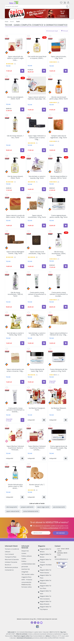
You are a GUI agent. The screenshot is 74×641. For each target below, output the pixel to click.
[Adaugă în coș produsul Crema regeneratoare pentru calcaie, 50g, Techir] (66, 225)
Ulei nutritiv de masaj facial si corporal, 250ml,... (37, 57)
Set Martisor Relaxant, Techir (58, 409)
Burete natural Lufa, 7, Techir (37, 485)
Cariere (23, 553)
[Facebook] (32, 622)
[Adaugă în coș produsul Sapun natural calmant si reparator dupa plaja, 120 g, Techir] (44, 110)
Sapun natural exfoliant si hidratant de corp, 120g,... (58, 334)
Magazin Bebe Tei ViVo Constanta (44, 597)
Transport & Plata (10, 557)
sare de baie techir (59, 507)
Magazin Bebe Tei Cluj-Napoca (44, 608)
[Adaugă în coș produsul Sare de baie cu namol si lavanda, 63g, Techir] (44, 189)
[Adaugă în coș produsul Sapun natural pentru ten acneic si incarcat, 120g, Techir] (22, 382)
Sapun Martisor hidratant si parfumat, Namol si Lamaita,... (37, 448)
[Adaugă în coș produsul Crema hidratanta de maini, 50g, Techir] (44, 382)
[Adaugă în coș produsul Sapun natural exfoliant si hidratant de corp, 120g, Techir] (66, 343)
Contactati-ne (9, 570)
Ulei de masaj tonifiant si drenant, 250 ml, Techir (58, 177)
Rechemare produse (11, 567)
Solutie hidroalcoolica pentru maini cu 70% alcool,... (15, 486)
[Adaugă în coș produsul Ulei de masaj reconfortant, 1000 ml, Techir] (22, 307)
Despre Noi (25, 551)
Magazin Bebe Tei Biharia (44, 550)
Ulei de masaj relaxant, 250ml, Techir (15, 177)
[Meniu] (6, 2)
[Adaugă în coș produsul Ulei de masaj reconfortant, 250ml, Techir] (66, 266)
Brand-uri (8, 565)
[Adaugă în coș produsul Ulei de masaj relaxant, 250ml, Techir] (22, 189)
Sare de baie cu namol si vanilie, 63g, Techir (37, 334)
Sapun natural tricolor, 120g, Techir (58, 57)
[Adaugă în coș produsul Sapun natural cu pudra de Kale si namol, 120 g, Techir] (22, 225)
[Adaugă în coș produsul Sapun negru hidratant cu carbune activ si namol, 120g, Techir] (44, 150)
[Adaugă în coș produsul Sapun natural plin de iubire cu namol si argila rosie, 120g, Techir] (22, 71)
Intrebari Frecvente (11, 562)
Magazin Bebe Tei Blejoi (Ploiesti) (44, 602)
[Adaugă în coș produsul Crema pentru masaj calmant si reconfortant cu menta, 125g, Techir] (44, 307)
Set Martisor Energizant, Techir (37, 409)
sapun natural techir (12, 511)
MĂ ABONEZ (60, 533)
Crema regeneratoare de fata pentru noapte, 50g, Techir (58, 448)
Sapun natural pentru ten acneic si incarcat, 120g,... (15, 370)
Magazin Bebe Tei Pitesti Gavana (44, 571)
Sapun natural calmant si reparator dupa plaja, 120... (37, 98)
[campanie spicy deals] (37, 13)
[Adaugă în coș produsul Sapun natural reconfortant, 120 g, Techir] (44, 225)
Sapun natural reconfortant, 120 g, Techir (37, 216)
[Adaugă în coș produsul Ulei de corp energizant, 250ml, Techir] (22, 109)
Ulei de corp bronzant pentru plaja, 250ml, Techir (58, 98)
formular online (26, 587)
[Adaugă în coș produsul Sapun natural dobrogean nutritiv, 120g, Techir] (22, 266)
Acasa (6, 21)
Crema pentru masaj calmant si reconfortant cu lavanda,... (15, 410)
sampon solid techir (27, 507)
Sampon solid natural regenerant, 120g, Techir (58, 136)
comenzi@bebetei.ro (61, 559)
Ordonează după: (52, 31)
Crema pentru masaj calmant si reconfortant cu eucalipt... (59, 294)
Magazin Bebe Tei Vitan (44, 592)
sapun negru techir (43, 507)
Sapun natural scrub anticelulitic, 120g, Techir (37, 252)
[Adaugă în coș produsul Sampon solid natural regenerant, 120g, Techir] (66, 150)
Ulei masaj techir (11, 507)
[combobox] (37, 6)
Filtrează (64, 31)
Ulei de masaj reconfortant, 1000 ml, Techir (15, 294)
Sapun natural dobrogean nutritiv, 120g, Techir (15, 252)
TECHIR (8, 66)
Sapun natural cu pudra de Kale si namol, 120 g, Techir (15, 216)
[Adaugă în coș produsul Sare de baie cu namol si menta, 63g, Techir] (22, 343)
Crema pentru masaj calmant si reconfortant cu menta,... (37, 294)
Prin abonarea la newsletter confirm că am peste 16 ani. (50, 526)
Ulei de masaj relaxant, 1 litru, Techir (15, 136)
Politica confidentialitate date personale (28, 563)
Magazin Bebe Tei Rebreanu (44, 581)
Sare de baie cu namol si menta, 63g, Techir (15, 334)
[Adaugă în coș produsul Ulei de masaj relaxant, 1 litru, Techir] (22, 150)
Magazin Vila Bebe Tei (45, 566)
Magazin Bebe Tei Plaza (44, 576)
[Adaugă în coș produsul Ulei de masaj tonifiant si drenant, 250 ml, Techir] (66, 189)
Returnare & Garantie (12, 559)
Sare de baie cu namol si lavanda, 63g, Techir (37, 177)
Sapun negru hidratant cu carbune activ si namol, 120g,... (37, 137)
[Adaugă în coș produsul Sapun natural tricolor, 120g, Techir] (66, 71)
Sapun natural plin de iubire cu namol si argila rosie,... (15, 58)
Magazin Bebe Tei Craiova (44, 560)
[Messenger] (35, 622)
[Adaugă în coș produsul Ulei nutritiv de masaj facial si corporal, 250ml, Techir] (44, 71)
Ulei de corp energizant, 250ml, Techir (15, 98)
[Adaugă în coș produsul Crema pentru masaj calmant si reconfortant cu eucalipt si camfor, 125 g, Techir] (66, 307)
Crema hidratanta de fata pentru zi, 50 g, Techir (58, 370)
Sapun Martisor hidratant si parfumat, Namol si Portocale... (15, 448)
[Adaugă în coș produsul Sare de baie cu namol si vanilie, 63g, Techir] (44, 343)
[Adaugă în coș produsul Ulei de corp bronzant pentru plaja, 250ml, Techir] (66, 110)
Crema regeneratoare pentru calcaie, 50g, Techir (59, 216)
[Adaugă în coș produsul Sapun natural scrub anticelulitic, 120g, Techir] (44, 266)
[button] (66, 382)
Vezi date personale (54, 528)
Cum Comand (9, 554)
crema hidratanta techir (30, 511)
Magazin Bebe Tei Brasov (44, 555)
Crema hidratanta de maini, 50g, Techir (37, 370)
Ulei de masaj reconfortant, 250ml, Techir (59, 253)
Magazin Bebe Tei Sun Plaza (44, 587)
